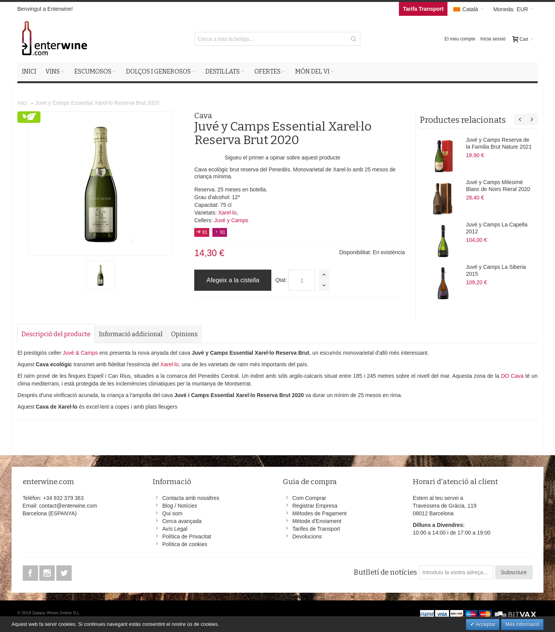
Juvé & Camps (80, 353)
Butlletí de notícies (385, 572)
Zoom (100, 183)
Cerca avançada (182, 521)
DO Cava (512, 376)
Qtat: (281, 280)
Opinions (184, 334)
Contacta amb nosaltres (190, 498)
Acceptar (484, 624)
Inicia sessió (492, 39)
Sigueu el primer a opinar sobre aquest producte (282, 157)
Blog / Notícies (179, 506)
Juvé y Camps (231, 220)
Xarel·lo (227, 213)
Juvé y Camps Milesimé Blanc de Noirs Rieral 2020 (498, 185)
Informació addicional (131, 334)
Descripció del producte (56, 334)
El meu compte (459, 39)
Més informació (522, 624)
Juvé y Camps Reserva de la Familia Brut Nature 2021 (498, 143)
